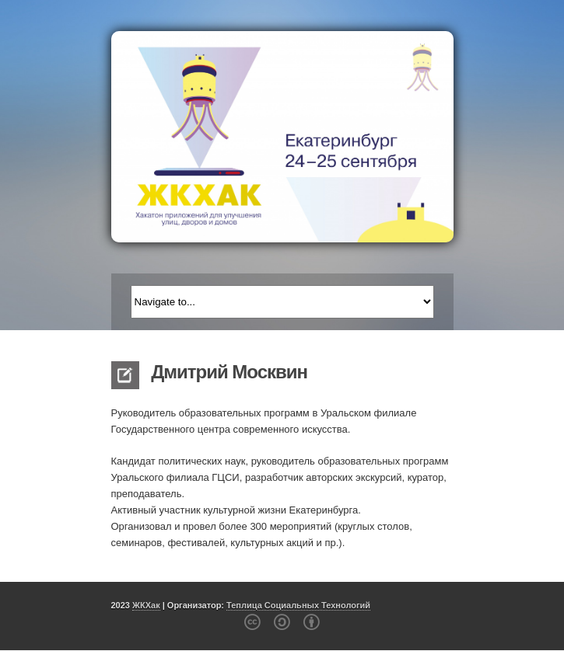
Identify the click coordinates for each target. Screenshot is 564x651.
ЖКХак (146, 605)
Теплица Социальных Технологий (298, 605)
